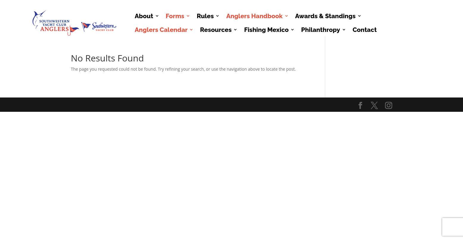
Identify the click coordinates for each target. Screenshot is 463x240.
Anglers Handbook (254, 16)
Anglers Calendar (161, 29)
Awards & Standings (325, 16)
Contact (365, 29)
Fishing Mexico (266, 29)
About (144, 16)
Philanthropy (320, 29)
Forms (175, 16)
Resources (216, 29)
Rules (205, 16)
